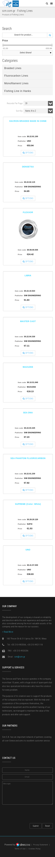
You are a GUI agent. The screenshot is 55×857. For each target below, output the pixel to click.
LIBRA (28, 275)
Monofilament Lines (16, 83)
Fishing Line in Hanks (17, 91)
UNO (28, 550)
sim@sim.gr (19, 657)
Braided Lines (12, 68)
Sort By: (19, 111)
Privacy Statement (40, 845)
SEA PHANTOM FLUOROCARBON (27, 458)
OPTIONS (28, 153)
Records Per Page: (15, 103)
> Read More (7, 632)
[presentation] (24, 813)
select (51, 52)
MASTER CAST (28, 321)
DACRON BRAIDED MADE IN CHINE (28, 121)
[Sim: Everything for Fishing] (10, 3)
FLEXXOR (28, 212)
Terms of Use (20, 849)
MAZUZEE (28, 367)
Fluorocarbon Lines (16, 75)
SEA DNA (28, 412)
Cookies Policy (34, 849)
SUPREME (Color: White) (28, 504)
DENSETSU (28, 167)
